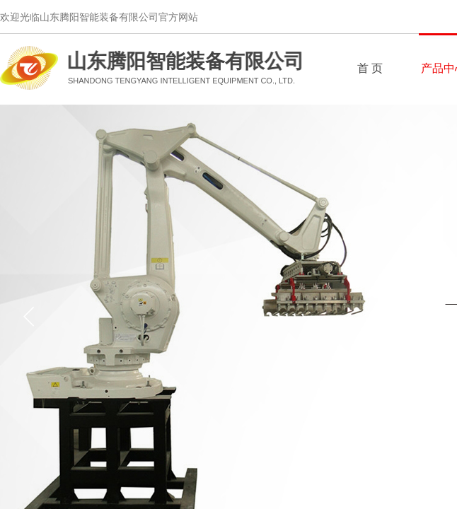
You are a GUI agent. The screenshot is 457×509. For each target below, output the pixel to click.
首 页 (370, 68)
